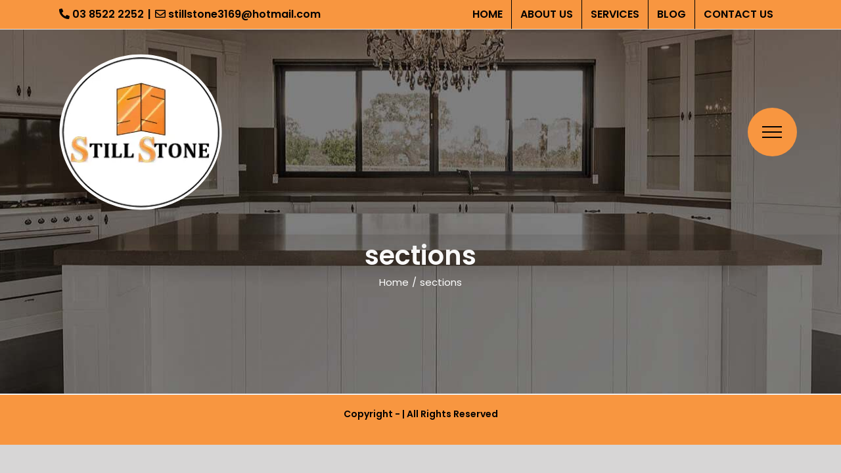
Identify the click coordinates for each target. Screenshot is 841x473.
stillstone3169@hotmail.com (238, 14)
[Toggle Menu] (772, 132)
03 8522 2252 (101, 14)
